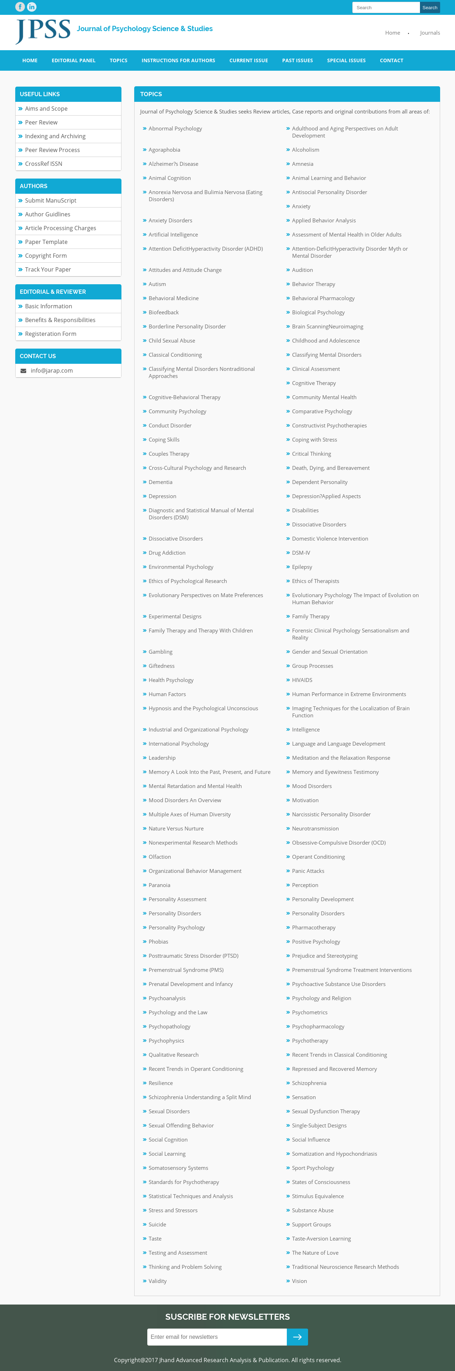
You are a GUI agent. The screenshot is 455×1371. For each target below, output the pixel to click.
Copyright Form (46, 255)
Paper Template (46, 242)
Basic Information (48, 306)
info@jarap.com (47, 370)
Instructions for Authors (178, 60)
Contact (391, 60)
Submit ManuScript (50, 200)
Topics (118, 60)
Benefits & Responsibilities (60, 320)
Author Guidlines (47, 214)
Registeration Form (50, 334)
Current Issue (248, 60)
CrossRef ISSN (43, 164)
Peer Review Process (52, 150)
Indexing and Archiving (55, 136)
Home (392, 32)
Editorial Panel (74, 60)
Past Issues (297, 60)
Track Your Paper (48, 269)
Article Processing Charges (60, 228)
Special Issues (346, 60)
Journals (430, 32)
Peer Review (41, 122)
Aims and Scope (46, 108)
